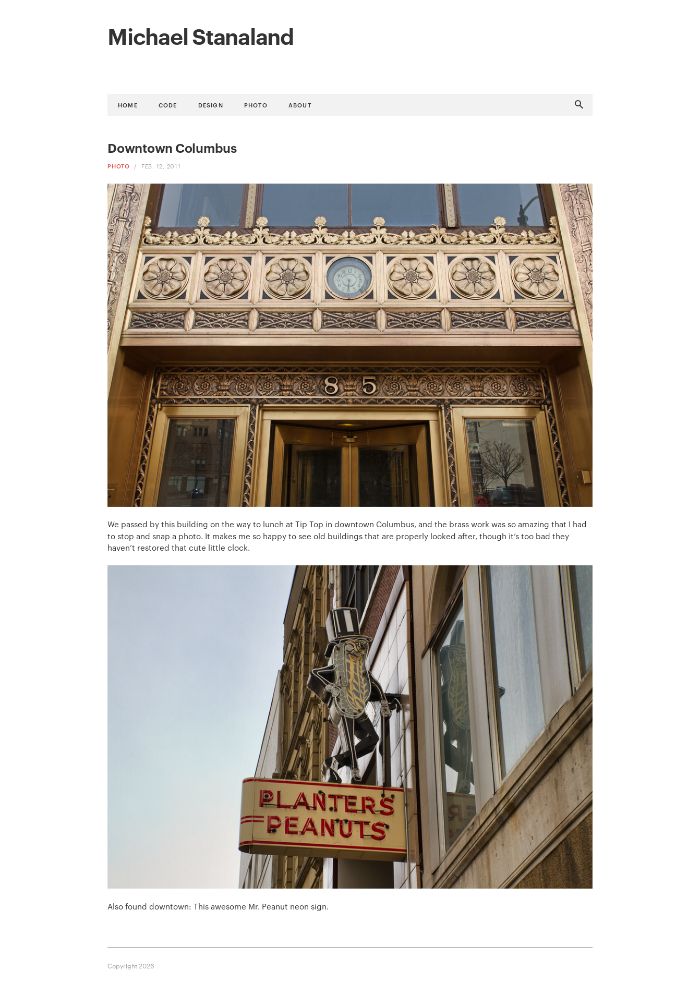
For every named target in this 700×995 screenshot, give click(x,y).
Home (128, 104)
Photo (256, 104)
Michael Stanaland (200, 35)
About (299, 104)
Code (168, 104)
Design (210, 104)
